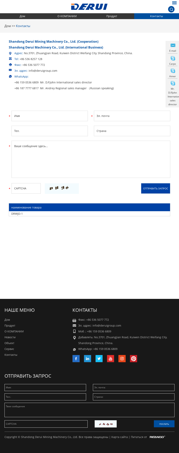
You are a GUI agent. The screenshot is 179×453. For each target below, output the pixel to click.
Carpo (172, 63)
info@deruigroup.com (43, 70)
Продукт (111, 16)
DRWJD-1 (17, 213)
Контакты (156, 16)
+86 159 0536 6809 (105, 349)
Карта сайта (119, 437)
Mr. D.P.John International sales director (172, 96)
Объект (9, 343)
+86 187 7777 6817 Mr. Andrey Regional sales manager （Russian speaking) (64, 88)
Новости (10, 337)
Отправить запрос (27, 376)
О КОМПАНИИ (67, 16)
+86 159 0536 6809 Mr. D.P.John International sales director (53, 82)
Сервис (9, 349)
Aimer (172, 76)
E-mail (172, 50)
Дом (22, 16)
